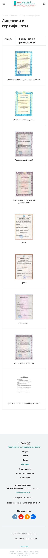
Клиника (25, 464)
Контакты (25, 477)
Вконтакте (14, 516)
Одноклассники (27, 516)
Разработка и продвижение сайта (24, 445)
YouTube (21, 516)
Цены (25, 460)
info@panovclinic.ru (23, 497)
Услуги (25, 451)
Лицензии (24, 546)
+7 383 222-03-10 (23, 485)
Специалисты (25, 469)
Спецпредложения (25, 473)
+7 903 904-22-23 (15, 488)
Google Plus (33, 516)
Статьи (25, 456)
